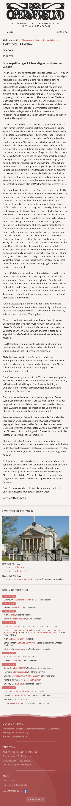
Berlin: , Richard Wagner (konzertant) (27, 703)
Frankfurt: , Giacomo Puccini (20, 656)
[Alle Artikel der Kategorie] (35, 538)
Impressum (8, 785)
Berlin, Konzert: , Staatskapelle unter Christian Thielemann (33, 644)
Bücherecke (26, 756)
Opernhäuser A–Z (11, 756)
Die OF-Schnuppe (11, 764)
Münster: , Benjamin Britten (29, 676)
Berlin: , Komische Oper (22, 619)
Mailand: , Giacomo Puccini (20, 607)
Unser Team (8, 780)
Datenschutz (21, 785)
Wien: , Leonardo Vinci (24, 691)
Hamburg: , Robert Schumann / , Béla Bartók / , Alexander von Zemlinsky (35, 632)
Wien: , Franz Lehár (19, 639)
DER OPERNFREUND (13, 723)
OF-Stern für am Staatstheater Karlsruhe (27, 649)
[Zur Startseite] (35, 11)
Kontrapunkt (26, 764)
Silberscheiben (10, 760)
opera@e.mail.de (19, 736)
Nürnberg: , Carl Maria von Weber (25, 672)
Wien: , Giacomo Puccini (17, 615)
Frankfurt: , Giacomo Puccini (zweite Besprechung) (30, 626)
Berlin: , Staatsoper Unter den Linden (28, 668)
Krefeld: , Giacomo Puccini (20, 660)
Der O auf (12, 791)
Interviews (32, 752)
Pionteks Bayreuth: (22, 680)
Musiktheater (28, 40)
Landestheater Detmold (47, 40)
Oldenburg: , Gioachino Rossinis (27, 600)
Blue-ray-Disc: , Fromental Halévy (22, 684)
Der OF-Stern (25, 760)
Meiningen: (17, 699)
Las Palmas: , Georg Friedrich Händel (28, 695)
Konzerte (21, 752)
